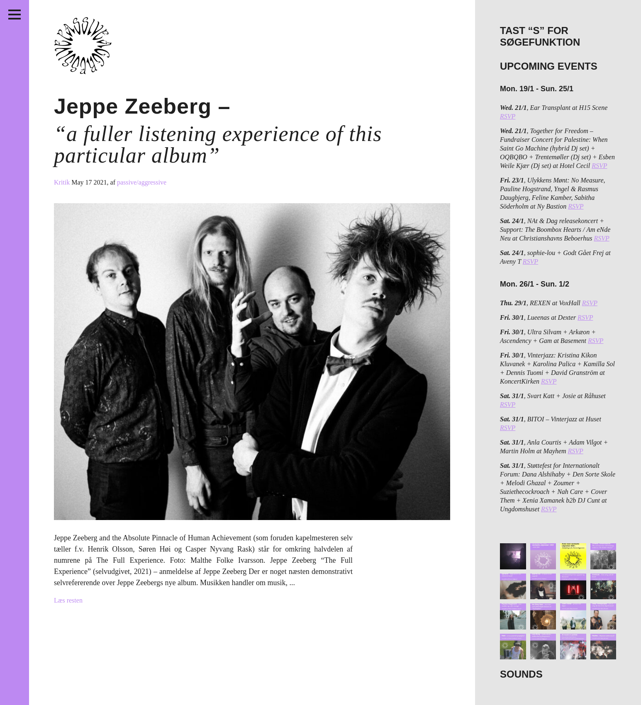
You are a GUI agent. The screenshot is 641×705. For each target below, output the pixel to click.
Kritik (62, 182)
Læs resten (68, 600)
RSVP (507, 116)
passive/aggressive (141, 182)
